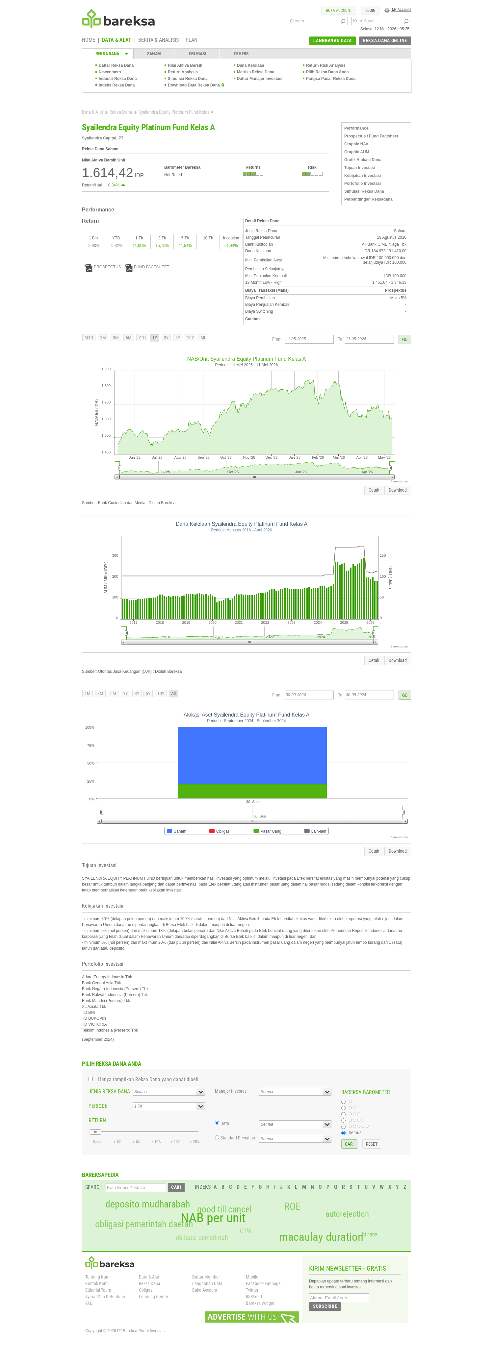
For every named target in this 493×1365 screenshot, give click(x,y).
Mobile (252, 1277)
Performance (356, 128)
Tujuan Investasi (359, 167)
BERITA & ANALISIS (158, 40)
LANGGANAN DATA (332, 40)
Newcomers (110, 72)
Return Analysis (183, 72)
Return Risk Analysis (326, 65)
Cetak (374, 490)
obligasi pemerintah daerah (144, 1224)
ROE (292, 1206)
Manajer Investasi (231, 1091)
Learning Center (153, 1296)
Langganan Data (207, 1283)
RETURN (97, 1120)
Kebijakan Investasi (362, 175)
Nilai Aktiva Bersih (185, 65)
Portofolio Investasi (362, 183)
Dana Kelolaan (250, 65)
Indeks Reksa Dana (117, 85)
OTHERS (241, 53)
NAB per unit (213, 1218)
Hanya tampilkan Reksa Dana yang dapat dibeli (148, 1079)
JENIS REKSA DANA (109, 1091)
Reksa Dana (120, 112)
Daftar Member (206, 1277)
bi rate (369, 1234)
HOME (88, 40)
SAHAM (154, 53)
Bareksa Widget (260, 1303)
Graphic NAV (356, 144)
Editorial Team (98, 1290)
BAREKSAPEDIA (100, 1174)
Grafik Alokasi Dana (362, 160)
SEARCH (94, 1187)
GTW (245, 1231)
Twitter (252, 1290)
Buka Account (204, 1290)
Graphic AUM (356, 152)
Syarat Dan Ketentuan (105, 1296)
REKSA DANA (107, 53)
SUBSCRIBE (325, 1306)
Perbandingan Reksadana (368, 199)
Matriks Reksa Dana (255, 72)
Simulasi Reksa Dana (188, 78)
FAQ (88, 1303)
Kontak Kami (97, 1283)
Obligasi (146, 1290)
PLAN (191, 40)
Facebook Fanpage (263, 1283)
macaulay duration (321, 1237)
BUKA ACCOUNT (339, 10)
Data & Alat (92, 112)
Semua (355, 1132)
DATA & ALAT (116, 40)
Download (398, 490)
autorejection (347, 1214)
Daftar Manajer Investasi (259, 78)
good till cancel (224, 1209)
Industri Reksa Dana (118, 78)
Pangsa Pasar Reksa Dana (330, 78)
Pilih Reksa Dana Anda (327, 72)
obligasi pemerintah (202, 1237)
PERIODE (98, 1106)
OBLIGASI (197, 53)
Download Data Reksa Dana (194, 85)
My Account (397, 9)
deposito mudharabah (147, 1204)
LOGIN (370, 10)
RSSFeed (254, 1296)
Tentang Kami (98, 1277)
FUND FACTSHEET (147, 267)
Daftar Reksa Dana (116, 65)
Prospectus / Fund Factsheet (371, 136)
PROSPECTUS (103, 267)
